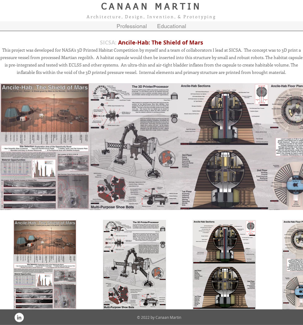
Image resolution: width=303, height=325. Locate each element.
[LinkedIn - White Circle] (19, 317)
